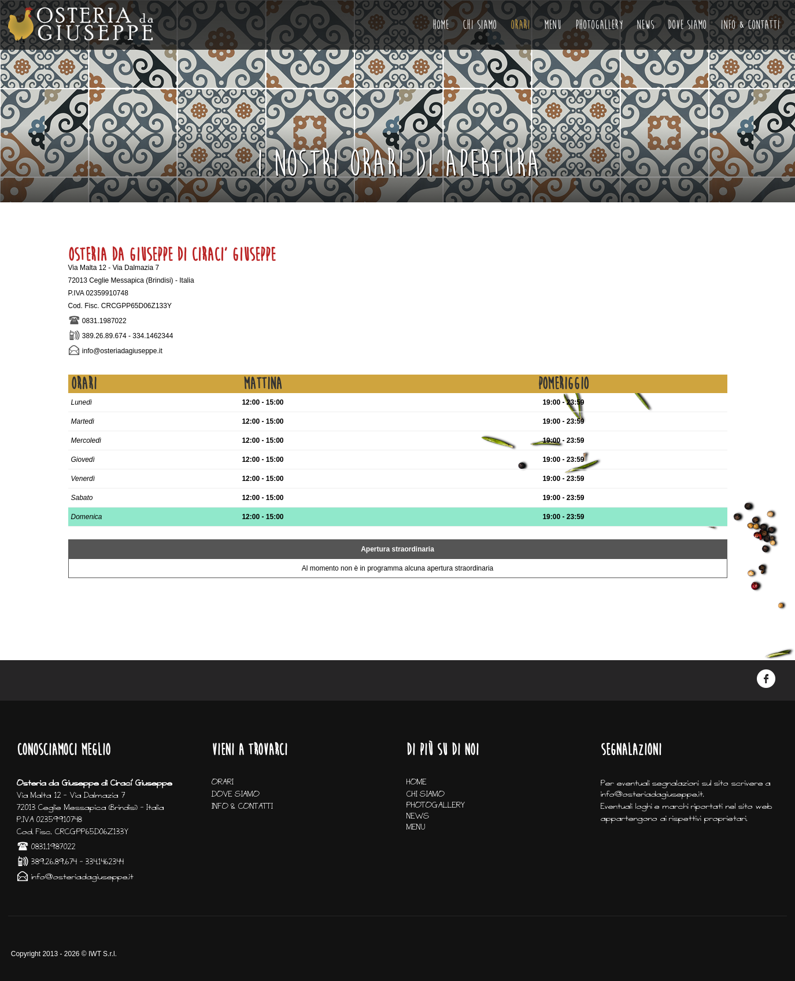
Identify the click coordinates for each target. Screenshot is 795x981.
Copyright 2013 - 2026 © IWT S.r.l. (64, 954)
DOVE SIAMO (687, 25)
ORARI (520, 25)
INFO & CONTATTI (750, 25)
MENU (552, 25)
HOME (440, 25)
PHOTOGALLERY (599, 25)
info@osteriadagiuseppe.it (122, 351)
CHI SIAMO (480, 25)
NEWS (645, 25)
